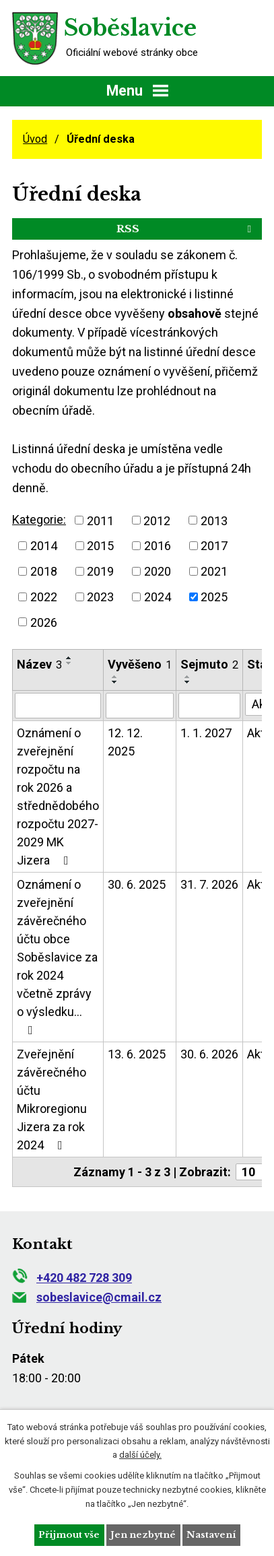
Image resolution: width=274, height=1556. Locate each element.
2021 (214, 571)
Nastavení (211, 1535)
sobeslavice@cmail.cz (87, 1297)
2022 (43, 597)
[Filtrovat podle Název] (58, 705)
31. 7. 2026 (209, 884)
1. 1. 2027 (206, 733)
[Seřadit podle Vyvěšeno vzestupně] (115, 676)
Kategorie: (39, 519)
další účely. (140, 1455)
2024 (157, 597)
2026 (43, 622)
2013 (214, 520)
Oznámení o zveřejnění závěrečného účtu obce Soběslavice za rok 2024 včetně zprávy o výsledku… (57, 956)
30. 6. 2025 (137, 884)
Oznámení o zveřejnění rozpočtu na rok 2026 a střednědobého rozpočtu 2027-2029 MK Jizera (58, 796)
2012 (156, 520)
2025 (214, 597)
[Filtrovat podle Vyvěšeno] (140, 705)
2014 (43, 546)
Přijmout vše (69, 1535)
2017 (214, 546)
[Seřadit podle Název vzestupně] (69, 658)
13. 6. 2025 (137, 1054)
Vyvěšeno (140, 664)
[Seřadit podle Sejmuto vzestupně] (187, 676)
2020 (157, 571)
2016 (157, 546)
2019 (100, 571)
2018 (43, 571)
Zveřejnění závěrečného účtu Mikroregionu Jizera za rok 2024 (52, 1099)
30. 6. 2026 (209, 1054)
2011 (100, 520)
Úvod (35, 139)
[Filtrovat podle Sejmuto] (209, 705)
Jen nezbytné (143, 1535)
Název (39, 664)
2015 (100, 546)
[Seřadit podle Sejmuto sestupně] (187, 682)
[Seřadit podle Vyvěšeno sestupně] (115, 682)
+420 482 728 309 (72, 1278)
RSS (186, 228)
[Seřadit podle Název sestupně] (69, 663)
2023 (100, 597)
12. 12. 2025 (125, 742)
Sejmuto (209, 664)
